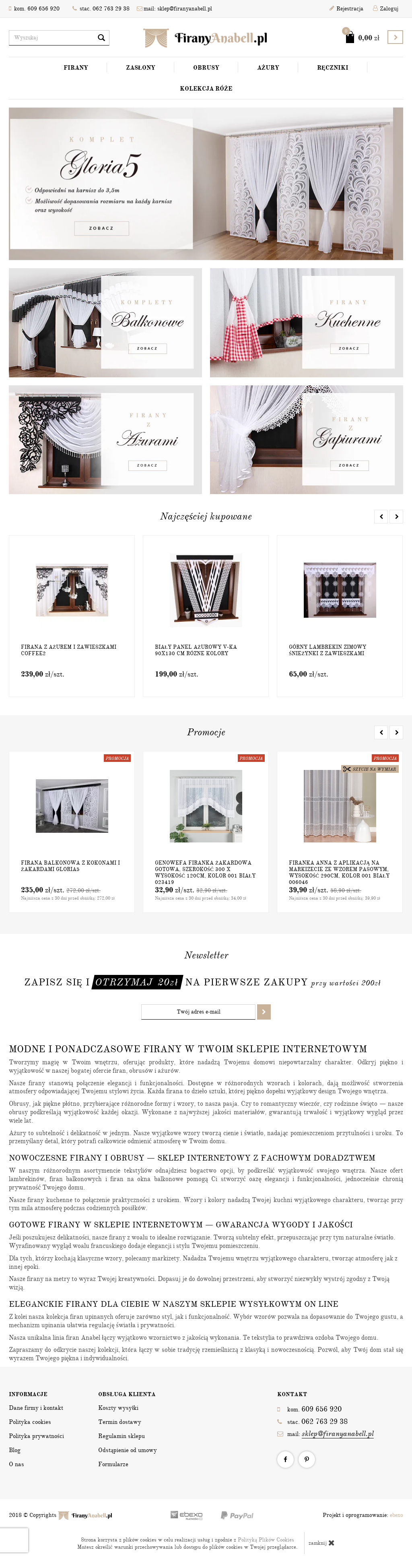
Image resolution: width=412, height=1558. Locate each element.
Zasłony (140, 67)
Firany (76, 67)
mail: (325, 1433)
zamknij (322, 1543)
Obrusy (206, 67)
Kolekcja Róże (206, 88)
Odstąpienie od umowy (127, 1450)
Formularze (113, 1464)
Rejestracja (346, 8)
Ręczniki (332, 67)
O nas (16, 1464)
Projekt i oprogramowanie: (363, 1515)
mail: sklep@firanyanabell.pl (174, 8)
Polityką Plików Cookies (266, 1540)
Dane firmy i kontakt (36, 1407)
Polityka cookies (30, 1422)
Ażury (268, 67)
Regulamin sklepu (121, 1436)
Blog (15, 1450)
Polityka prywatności (36, 1436)
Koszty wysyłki (118, 1407)
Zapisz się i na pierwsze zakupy (202, 982)
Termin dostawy (119, 1422)
